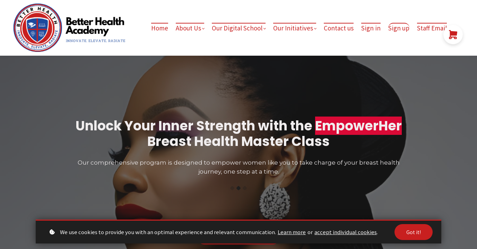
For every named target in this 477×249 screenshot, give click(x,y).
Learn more (292, 232)
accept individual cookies (345, 232)
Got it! (413, 232)
